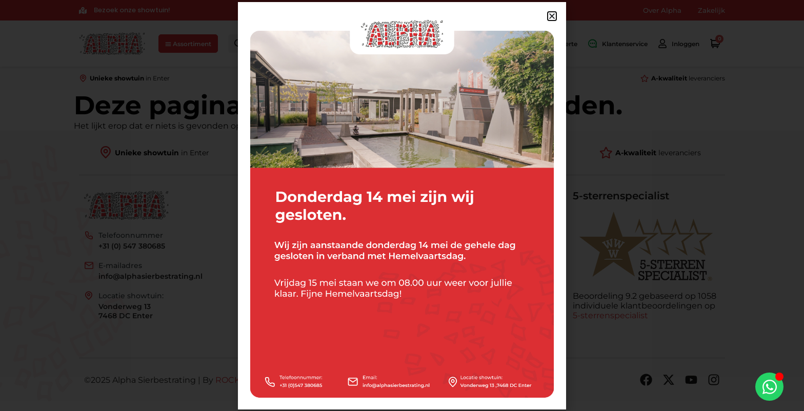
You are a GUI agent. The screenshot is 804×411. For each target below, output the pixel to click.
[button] (552, 16)
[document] (402, 205)
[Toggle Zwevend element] (769, 387)
